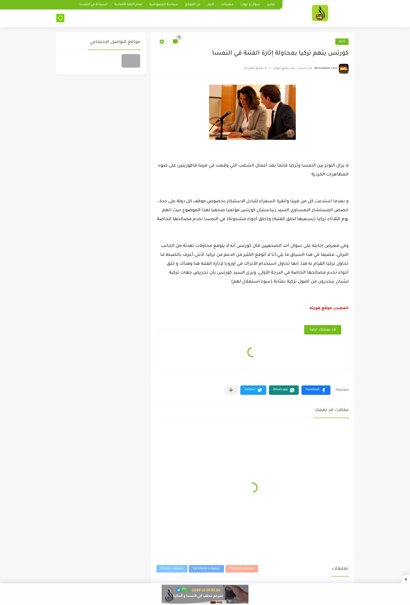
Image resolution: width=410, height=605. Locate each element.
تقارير (271, 4)
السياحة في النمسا (93, 4)
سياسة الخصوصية (163, 4)
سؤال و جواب (250, 4)
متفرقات (227, 4)
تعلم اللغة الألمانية (128, 4)
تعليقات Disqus (171, 568)
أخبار (211, 4)
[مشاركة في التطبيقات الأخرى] (231, 390)
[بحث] (60, 18)
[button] (315, 390)
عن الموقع (193, 4)
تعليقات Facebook (206, 568)
